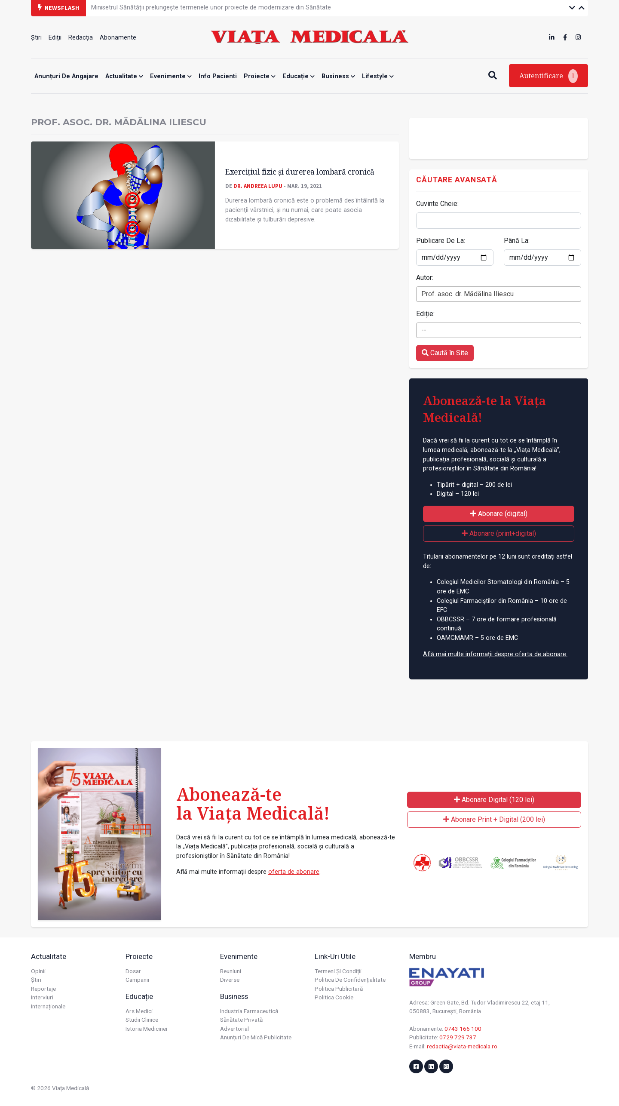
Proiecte (260, 76)
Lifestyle (378, 76)
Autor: (424, 277)
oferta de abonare (293, 872)
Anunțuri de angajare (66, 76)
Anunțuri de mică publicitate (255, 1037)
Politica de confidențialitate (350, 979)
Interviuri (42, 997)
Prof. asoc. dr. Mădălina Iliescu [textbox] (467, 294)
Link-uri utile (335, 956)
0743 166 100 (462, 1028)
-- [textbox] (423, 330)
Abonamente (118, 37)
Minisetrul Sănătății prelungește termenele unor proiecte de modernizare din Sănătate (211, 7)
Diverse (229, 979)
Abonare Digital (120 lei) (494, 800)
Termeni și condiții (338, 971)
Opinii (38, 971)
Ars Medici (139, 1011)
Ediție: (425, 314)
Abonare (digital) (498, 514)
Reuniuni (230, 971)
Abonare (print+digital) (499, 533)
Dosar (133, 971)
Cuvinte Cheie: (437, 204)
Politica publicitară (339, 988)
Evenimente (171, 76)
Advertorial (234, 1028)
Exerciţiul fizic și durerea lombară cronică (299, 171)
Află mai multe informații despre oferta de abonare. (495, 654)
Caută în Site (445, 353)
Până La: (517, 241)
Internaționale (48, 1006)
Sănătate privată (241, 1019)
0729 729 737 (457, 1037)
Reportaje (43, 988)
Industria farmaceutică (249, 1011)
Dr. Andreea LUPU (257, 185)
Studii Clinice (142, 1019)
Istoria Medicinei (146, 1028)
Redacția (80, 37)
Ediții (55, 37)
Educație (298, 76)
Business (338, 76)
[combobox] (498, 294)
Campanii (137, 979)
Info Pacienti (218, 76)
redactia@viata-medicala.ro (462, 1046)
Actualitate (124, 76)
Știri (36, 37)
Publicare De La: (440, 241)
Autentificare (548, 76)
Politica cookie (334, 997)
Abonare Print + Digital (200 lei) (494, 819)
